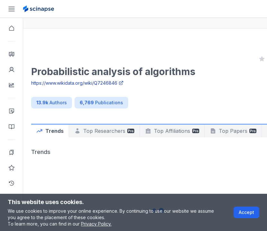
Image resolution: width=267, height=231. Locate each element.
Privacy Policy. (96, 224)
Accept (246, 212)
